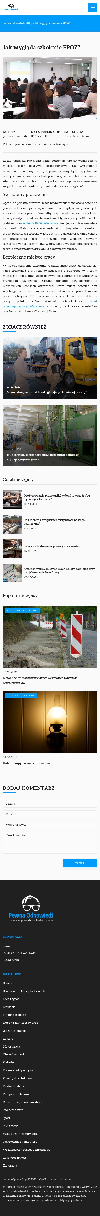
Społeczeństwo (13, 1109)
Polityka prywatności (20, 953)
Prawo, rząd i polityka (18, 1070)
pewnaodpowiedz (15, 136)
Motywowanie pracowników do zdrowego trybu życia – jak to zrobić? (57, 497)
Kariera (8, 1038)
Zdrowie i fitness (15, 1157)
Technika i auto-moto (78, 136)
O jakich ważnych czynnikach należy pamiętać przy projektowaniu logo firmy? (59, 571)
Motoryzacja (11, 1046)
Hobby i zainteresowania (20, 1022)
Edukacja (9, 1006)
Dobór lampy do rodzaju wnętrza (26, 763)
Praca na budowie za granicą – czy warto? (52, 546)
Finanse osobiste (14, 1014)
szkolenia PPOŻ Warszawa (39, 223)
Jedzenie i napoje (14, 1030)
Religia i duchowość (17, 1094)
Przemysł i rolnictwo (17, 1078)
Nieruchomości (13, 1054)
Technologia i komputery (20, 1141)
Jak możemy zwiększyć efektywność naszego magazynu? (54, 522)
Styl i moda (10, 1125)
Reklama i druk (13, 1086)
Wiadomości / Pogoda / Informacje (26, 1149)
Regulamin (11, 960)
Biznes (7, 983)
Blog (6, 946)
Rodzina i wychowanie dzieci (23, 1102)
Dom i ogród (11, 999)
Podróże (8, 1062)
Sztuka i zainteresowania (20, 1133)
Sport (6, 1118)
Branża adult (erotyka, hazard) (24, 991)
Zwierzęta (10, 1165)
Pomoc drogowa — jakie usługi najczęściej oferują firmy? (47, 392)
